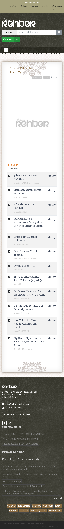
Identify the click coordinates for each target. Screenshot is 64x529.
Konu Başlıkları (39, 510)
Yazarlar (57, 10)
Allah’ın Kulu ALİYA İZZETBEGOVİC (20, 439)
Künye (13, 6)
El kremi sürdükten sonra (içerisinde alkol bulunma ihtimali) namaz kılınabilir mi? (29, 492)
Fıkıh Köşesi (55, 510)
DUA (13, 434)
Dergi (46, 77)
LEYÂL (6, 434)
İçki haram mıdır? (12, 481)
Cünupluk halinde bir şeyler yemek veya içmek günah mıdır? (30, 475)
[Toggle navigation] (6, 50)
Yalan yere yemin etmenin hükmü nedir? (24, 486)
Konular (44, 6)
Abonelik (24, 510)
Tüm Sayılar (56, 6)
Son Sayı (33, 6)
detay (52, 175)
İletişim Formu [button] (9, 414)
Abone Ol (11, 39)
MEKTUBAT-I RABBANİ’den (31, 434)
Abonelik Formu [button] (24, 414)
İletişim (23, 6)
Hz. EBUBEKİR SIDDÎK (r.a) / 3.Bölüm (20, 443)
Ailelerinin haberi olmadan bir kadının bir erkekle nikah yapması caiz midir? (29, 467)
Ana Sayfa (37, 77)
